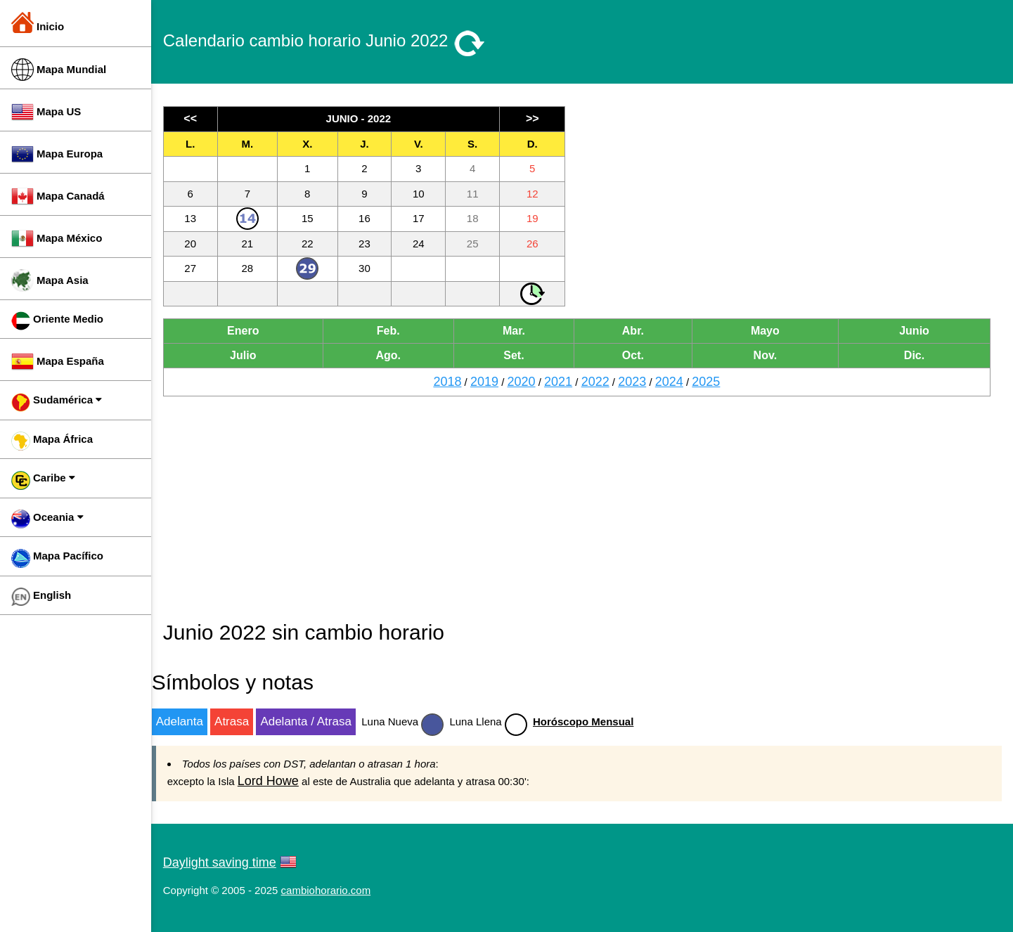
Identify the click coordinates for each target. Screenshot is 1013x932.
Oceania (47, 519)
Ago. (396, 355)
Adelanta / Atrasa (316, 721)
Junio (916, 331)
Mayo (768, 331)
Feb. (396, 331)
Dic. (915, 355)
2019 (490, 382)
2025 (711, 382)
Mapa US (46, 112)
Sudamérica (56, 402)
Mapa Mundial (58, 69)
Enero (253, 331)
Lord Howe (278, 781)
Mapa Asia (50, 280)
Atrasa (242, 721)
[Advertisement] (792, 204)
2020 (526, 382)
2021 (564, 382)
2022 (600, 382)
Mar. (520, 331)
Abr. (637, 331)
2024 (674, 382)
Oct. (637, 355)
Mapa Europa (57, 154)
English (41, 597)
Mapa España (57, 361)
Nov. (768, 355)
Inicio (37, 22)
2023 (638, 382)
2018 (453, 382)
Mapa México (56, 238)
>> (538, 118)
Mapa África (52, 441)
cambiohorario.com (337, 890)
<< (200, 118)
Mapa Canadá (58, 196)
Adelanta (190, 721)
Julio (253, 355)
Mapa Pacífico (57, 558)
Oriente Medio (57, 320)
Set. (520, 355)
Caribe (43, 480)
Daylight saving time (230, 862)
